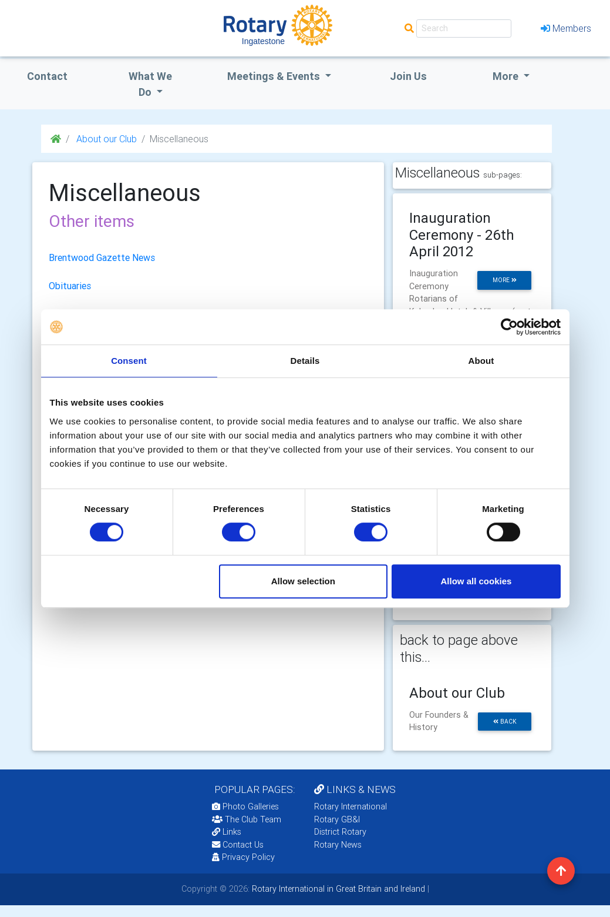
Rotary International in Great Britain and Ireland (337, 888)
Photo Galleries (245, 806)
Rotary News (338, 844)
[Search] (463, 28)
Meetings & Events (274, 76)
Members (566, 28)
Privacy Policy (243, 857)
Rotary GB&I (337, 819)
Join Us (408, 76)
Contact (47, 76)
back (505, 721)
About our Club (105, 139)
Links (226, 831)
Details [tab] (305, 361)
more (505, 280)
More (507, 76)
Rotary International (350, 806)
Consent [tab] (129, 361)
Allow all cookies (476, 581)
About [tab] (481, 361)
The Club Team (246, 819)
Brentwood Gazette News (102, 257)
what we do (150, 84)
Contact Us (238, 844)
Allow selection (303, 581)
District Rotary (340, 831)
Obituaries (70, 286)
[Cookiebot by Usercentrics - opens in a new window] (509, 327)
